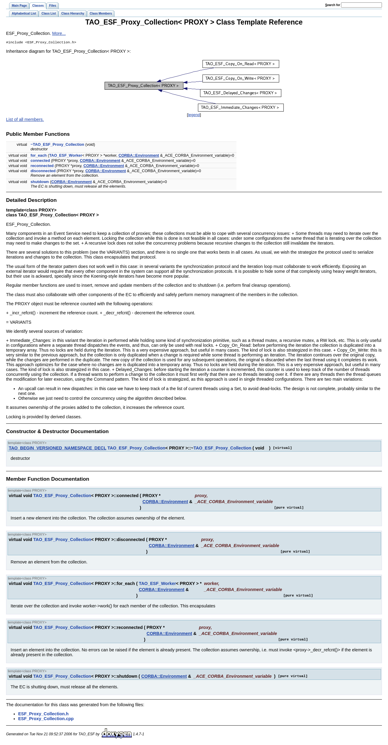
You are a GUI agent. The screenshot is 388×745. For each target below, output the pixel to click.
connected (40, 161)
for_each (39, 156)
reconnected (42, 166)
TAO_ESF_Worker (65, 156)
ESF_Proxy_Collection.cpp (46, 719)
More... (59, 33)
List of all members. (25, 120)
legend (194, 115)
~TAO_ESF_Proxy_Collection (57, 145)
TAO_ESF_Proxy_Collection (136, 448)
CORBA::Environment (139, 156)
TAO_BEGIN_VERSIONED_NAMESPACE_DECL (57, 448)
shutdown (40, 182)
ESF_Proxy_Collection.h (43, 714)
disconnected (43, 171)
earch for (332, 5)
